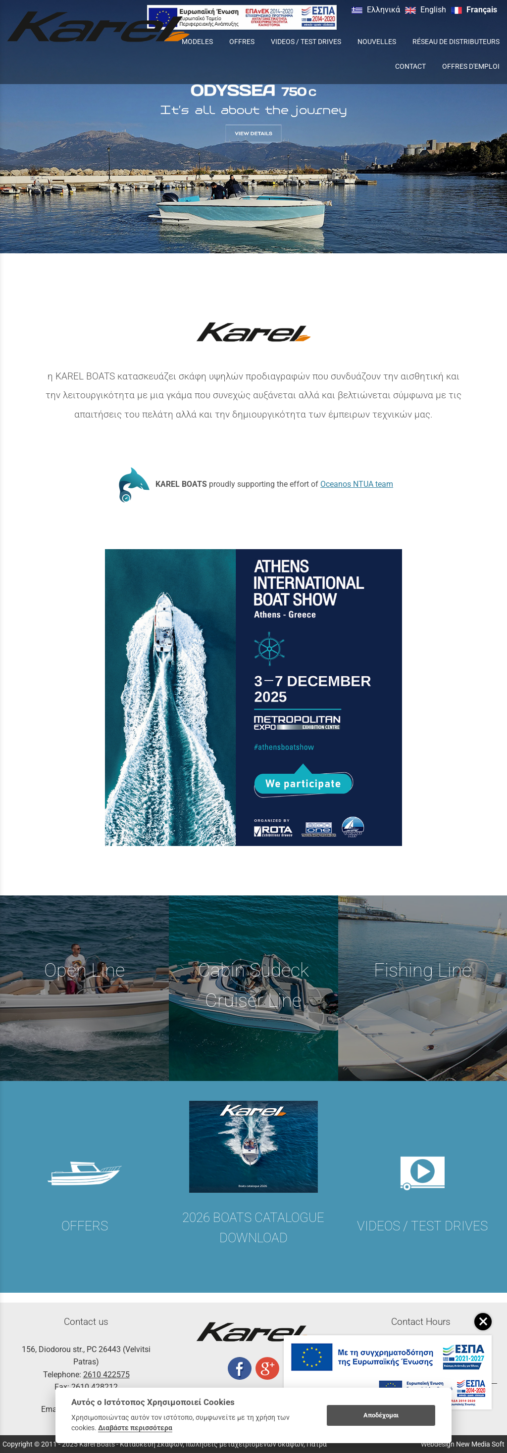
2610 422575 (106, 1374)
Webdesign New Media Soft (463, 1444)
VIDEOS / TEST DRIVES (422, 1226)
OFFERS (84, 1226)
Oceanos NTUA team (356, 484)
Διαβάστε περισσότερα (135, 1428)
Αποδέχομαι (381, 1415)
